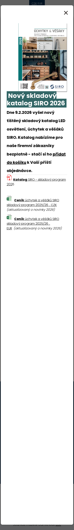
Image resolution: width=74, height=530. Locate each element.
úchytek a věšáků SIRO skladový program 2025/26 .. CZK (33, 202)
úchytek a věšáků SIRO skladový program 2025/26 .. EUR (33, 224)
